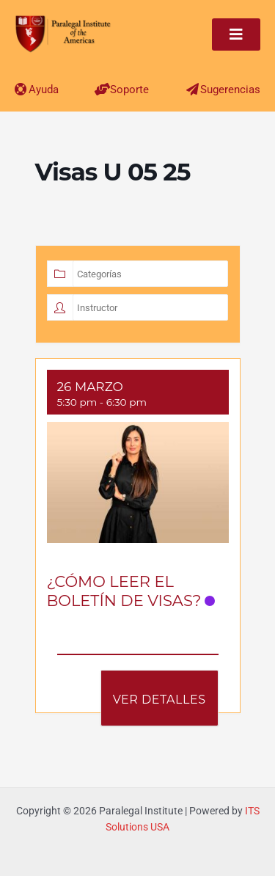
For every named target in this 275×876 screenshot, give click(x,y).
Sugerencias (230, 89)
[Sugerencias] (192, 89)
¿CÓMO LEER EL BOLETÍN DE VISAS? (124, 590)
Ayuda (44, 89)
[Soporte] (102, 89)
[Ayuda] (21, 89)
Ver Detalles (159, 700)
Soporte (129, 89)
